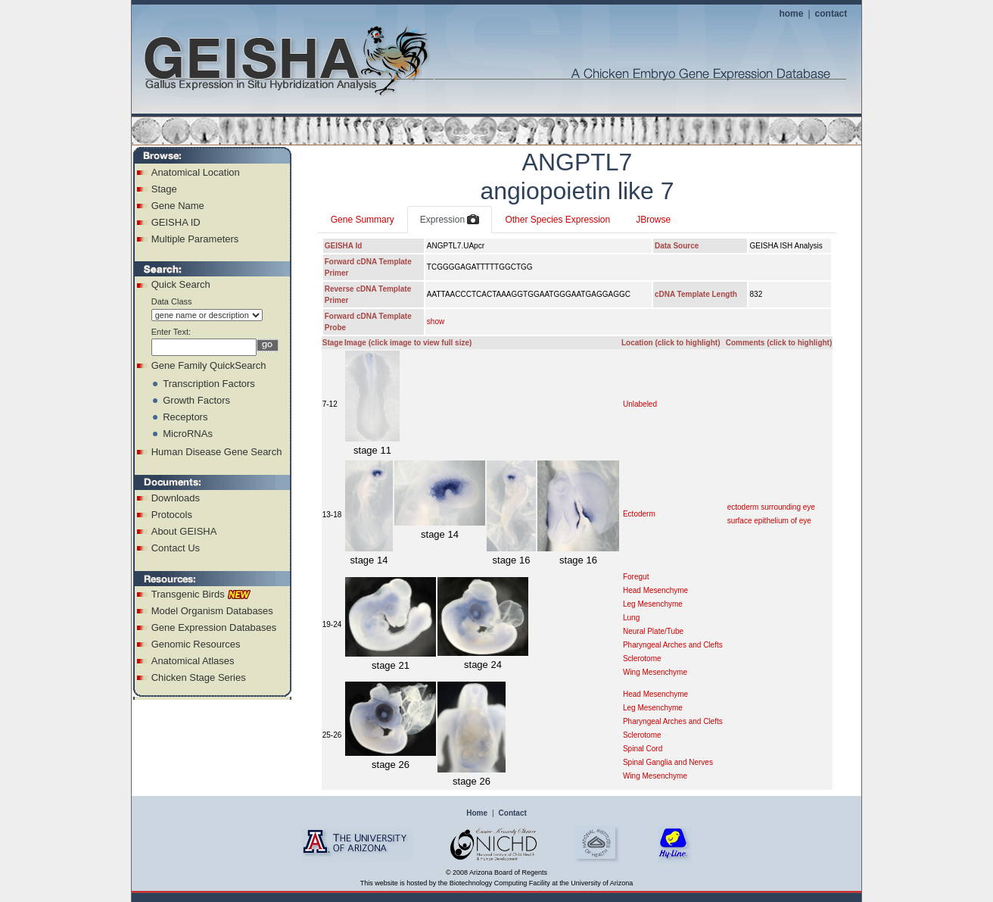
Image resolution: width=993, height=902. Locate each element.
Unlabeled (640, 404)
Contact (513, 813)
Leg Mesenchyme (653, 604)
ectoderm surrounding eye (771, 507)
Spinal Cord (642, 748)
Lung (631, 617)
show (435, 321)
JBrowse (653, 219)
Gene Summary (362, 219)
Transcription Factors (209, 383)
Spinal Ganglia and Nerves (668, 762)
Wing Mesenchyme (655, 672)
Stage (164, 189)
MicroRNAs (188, 433)
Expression (450, 220)
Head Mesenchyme (655, 590)
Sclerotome (642, 658)
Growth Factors (196, 400)
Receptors (185, 417)
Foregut (636, 577)
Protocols (171, 514)
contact (831, 13)
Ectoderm (639, 514)
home (791, 13)
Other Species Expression (557, 219)
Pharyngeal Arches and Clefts (673, 645)
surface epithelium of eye (769, 521)
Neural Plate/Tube (653, 631)
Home (476, 813)
